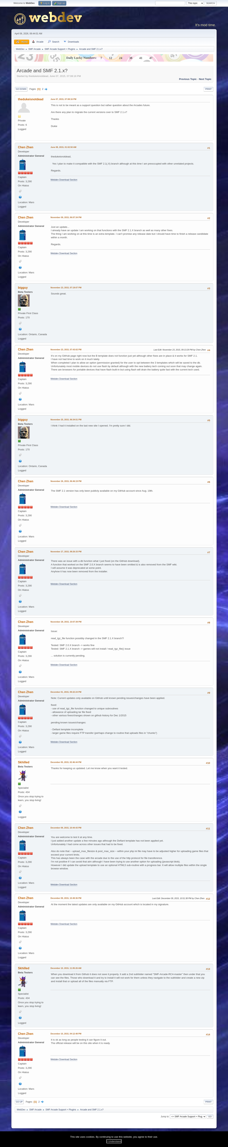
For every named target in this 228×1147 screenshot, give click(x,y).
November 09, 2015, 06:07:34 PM (65, 217)
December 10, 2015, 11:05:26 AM (65, 968)
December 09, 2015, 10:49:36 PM (65, 898)
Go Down (21, 89)
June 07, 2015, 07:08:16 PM (63, 99)
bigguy (23, 287)
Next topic (205, 79)
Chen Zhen (25, 147)
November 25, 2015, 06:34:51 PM (65, 419)
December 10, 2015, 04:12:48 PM (65, 1034)
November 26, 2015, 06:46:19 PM (65, 481)
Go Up (19, 1102)
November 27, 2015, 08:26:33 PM (65, 551)
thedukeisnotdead (30, 99)
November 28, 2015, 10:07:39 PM (65, 622)
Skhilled (23, 762)
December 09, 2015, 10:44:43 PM (65, 828)
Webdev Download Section (63, 180)
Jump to (165, 1116)
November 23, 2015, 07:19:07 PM (65, 287)
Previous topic (188, 79)
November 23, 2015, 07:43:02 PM (65, 349)
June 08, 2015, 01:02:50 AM (63, 147)
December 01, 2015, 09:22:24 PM (65, 692)
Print (208, 89)
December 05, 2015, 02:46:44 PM (65, 762)
